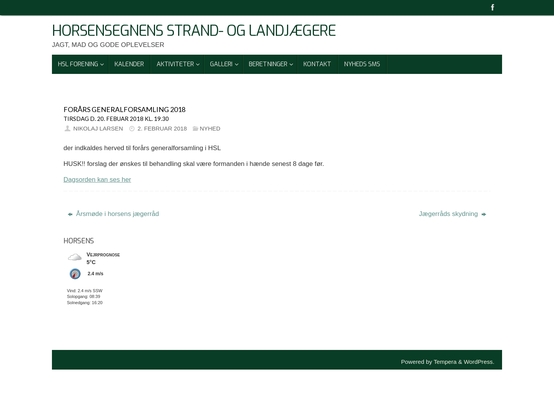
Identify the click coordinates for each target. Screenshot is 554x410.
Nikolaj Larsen (98, 128)
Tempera (445, 361)
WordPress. (479, 361)
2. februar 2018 (162, 128)
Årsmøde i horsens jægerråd (113, 214)
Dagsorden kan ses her (97, 179)
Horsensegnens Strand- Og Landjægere (194, 31)
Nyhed (210, 128)
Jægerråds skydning (452, 214)
